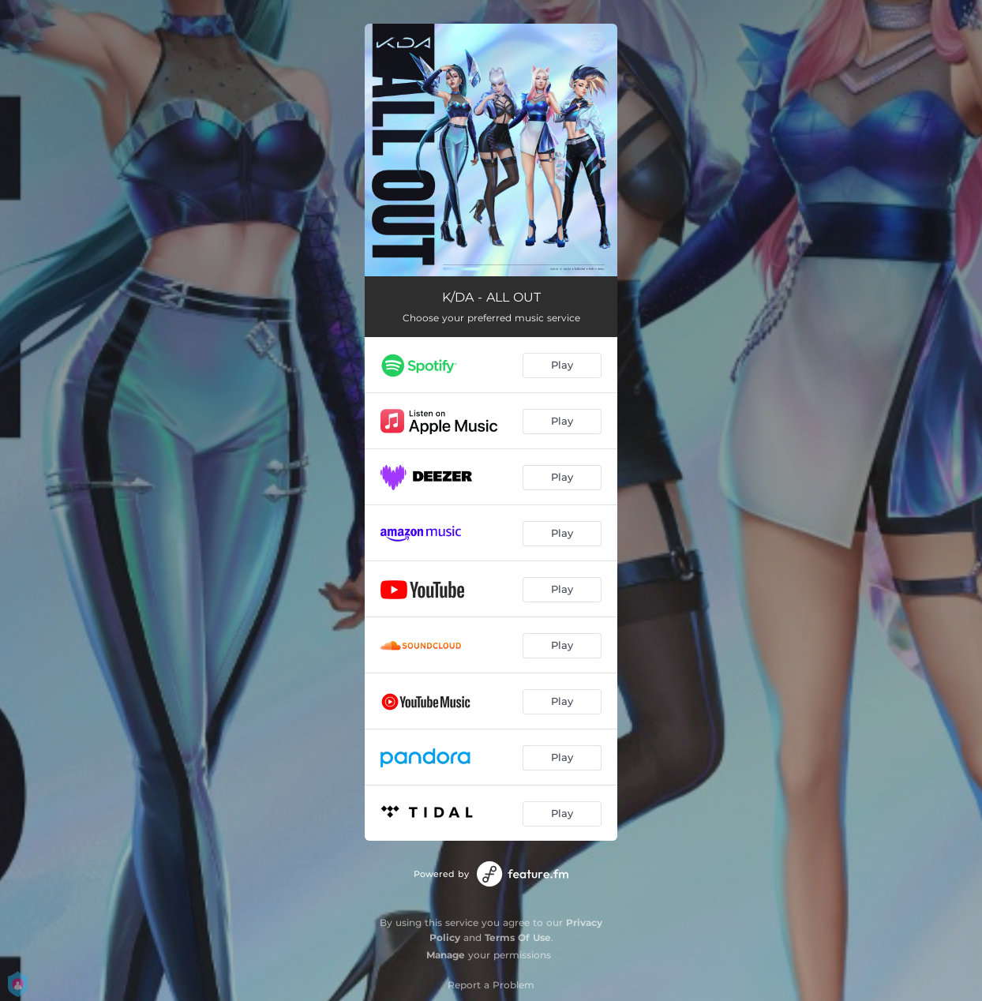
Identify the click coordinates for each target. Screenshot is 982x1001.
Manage (445, 955)
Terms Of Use (518, 937)
